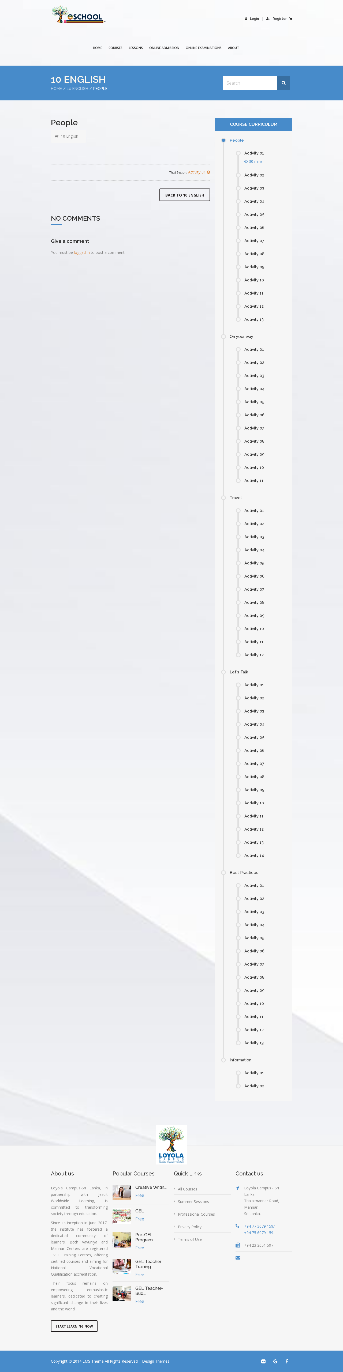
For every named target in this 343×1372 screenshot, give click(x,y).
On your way (241, 336)
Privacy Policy (190, 1226)
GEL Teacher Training (148, 1264)
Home (97, 48)
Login (252, 19)
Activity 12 (254, 306)
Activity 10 (254, 280)
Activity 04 (254, 201)
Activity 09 (254, 267)
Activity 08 (254, 253)
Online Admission (164, 48)
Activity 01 (189, 172)
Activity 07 (254, 240)
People (237, 140)
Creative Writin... (151, 1187)
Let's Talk (239, 672)
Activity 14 (254, 855)
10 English (77, 88)
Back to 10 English (184, 195)
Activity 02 (254, 175)
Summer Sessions (193, 1201)
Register (276, 19)
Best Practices (244, 872)
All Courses (187, 1189)
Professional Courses (196, 1214)
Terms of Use (190, 1239)
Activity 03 (254, 188)
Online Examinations (204, 48)
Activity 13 (254, 319)
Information (240, 1060)
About (233, 48)
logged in (82, 252)
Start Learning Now (74, 1326)
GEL (139, 1210)
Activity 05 (254, 214)
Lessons (136, 48)
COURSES (115, 48)
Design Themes (155, 1361)
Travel (236, 497)
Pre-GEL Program (144, 1237)
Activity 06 (254, 227)
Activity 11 (253, 293)
